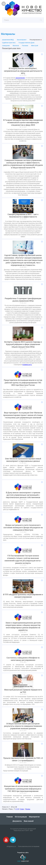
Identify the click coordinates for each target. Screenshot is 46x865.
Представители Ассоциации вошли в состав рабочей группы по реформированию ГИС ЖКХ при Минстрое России (23, 382)
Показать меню (4, 4)
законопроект (20, 78)
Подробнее (42, 54)
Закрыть (41, 39)
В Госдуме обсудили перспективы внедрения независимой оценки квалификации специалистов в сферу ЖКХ (23, 122)
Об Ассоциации (21, 817)
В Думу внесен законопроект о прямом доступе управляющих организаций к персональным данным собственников (23, 495)
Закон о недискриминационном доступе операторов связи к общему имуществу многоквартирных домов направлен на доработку (23, 626)
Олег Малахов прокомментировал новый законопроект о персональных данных (23, 459)
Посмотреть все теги (11, 48)
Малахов (16, 46)
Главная (9, 817)
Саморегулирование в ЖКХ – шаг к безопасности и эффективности (23, 215)
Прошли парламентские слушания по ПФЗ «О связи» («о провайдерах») (23, 759)
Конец (27, 809)
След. (22, 809)
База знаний (28, 821)
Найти (41, 20)
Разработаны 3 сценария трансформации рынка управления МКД (23, 299)
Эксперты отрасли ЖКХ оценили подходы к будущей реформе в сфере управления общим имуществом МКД (23, 344)
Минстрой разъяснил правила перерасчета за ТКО (23, 691)
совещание (6, 46)
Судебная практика (8, 43)
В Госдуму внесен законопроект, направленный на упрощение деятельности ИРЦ (23, 71)
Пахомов (25, 46)
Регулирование (35, 40)
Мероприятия (34, 817)
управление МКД (8, 40)
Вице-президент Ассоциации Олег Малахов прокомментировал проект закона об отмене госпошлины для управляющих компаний (23, 415)
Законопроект (22, 40)
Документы (17, 821)
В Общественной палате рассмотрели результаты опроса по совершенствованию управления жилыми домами (23, 726)
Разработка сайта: (23, 852)
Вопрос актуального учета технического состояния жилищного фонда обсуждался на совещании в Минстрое (23, 527)
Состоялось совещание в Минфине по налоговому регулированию (23, 658)
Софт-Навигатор (23, 858)
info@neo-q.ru (11, 846)
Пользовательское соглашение (28, 846)
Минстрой (34, 46)
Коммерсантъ (27, 365)
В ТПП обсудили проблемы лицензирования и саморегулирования (23, 595)
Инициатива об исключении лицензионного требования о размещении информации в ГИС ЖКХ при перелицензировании (23, 788)
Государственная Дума (26, 43)
